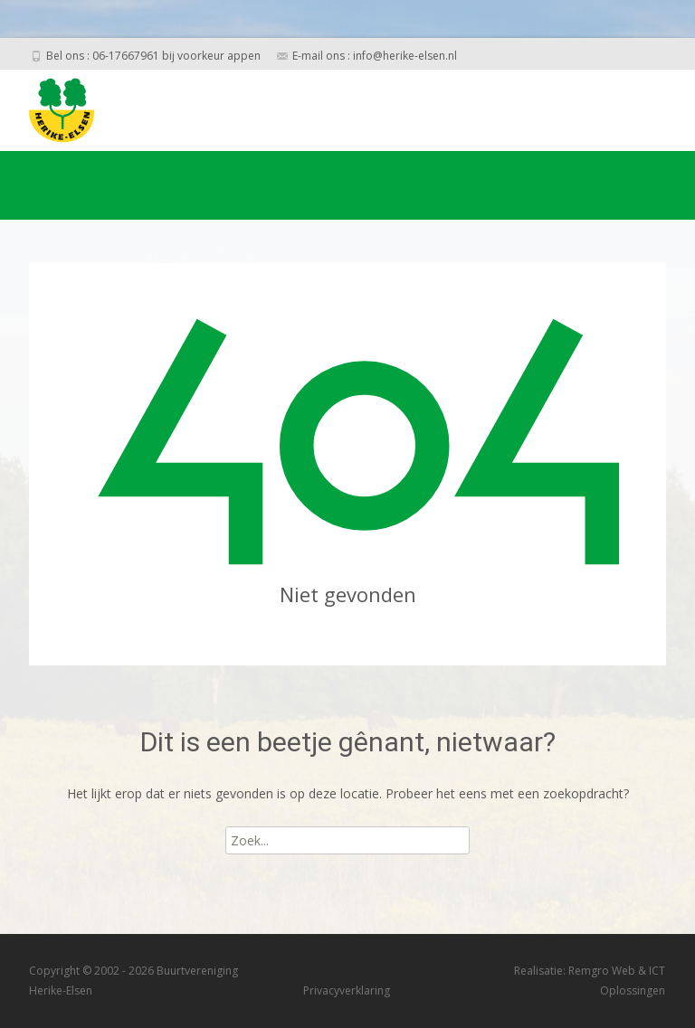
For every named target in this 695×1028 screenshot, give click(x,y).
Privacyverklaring (346, 990)
